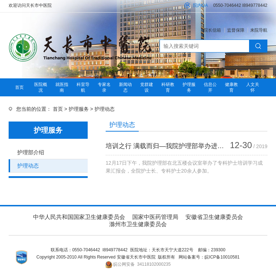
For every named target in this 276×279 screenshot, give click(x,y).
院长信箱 (212, 30)
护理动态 (105, 109)
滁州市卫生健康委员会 (138, 224)
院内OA (200, 5)
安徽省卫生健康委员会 (214, 217)
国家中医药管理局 (155, 217)
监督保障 (235, 30)
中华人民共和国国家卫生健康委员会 (79, 217)
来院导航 (258, 30)
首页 (19, 87)
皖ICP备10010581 (221, 257)
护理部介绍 (30, 152)
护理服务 (79, 109)
